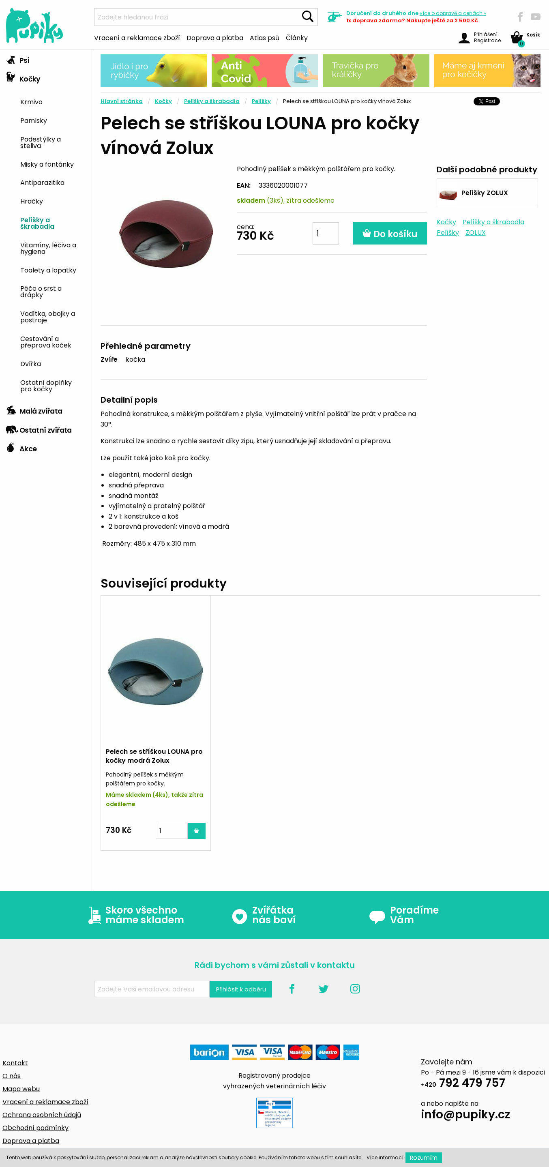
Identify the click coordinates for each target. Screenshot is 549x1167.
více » (453, 13)
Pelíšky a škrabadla (37, 222)
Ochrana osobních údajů (41, 1115)
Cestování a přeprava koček (45, 341)
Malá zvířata (34, 409)
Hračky (31, 201)
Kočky (23, 77)
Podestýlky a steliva (40, 142)
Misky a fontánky (47, 164)
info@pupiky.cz (465, 1115)
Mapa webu (21, 1089)
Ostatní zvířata (39, 428)
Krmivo (31, 101)
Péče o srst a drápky (41, 291)
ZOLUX (475, 232)
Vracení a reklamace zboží (137, 37)
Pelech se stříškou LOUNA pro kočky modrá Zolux (154, 756)
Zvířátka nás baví (263, 915)
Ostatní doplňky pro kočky (46, 385)
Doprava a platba (215, 37)
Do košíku (390, 234)
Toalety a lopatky (48, 270)
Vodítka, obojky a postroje (47, 316)
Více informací (385, 1157)
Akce (21, 447)
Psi (17, 58)
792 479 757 (463, 1084)
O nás (11, 1076)
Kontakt (15, 1063)
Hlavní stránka (122, 101)
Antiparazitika (42, 182)
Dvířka (30, 363)
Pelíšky (261, 101)
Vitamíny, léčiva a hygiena (48, 247)
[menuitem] (53, 101)
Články (297, 37)
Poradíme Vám (404, 915)
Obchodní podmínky (35, 1128)
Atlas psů (264, 37)
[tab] (46, 58)
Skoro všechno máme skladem (134, 915)
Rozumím (423, 1158)
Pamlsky (33, 120)
